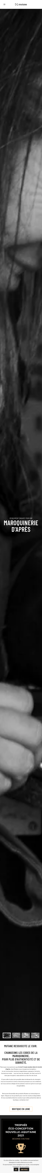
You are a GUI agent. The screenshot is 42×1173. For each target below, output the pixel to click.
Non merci (24, 1169)
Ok (16, 1169)
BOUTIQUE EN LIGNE (21, 1108)
